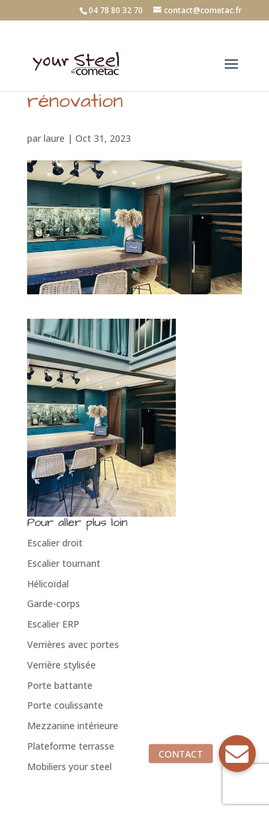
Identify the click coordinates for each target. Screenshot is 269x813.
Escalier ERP (53, 624)
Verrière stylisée (61, 665)
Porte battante (60, 685)
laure (54, 138)
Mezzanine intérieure (72, 725)
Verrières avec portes (73, 644)
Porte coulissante (65, 705)
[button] (237, 753)
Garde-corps (53, 603)
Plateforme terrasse (70, 746)
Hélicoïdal (48, 583)
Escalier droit (55, 543)
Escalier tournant (63, 563)
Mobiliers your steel (69, 766)
